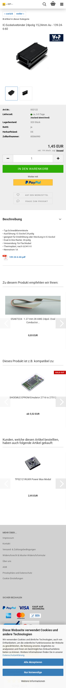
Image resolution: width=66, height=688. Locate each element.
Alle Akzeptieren (33, 662)
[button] (8, 158)
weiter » (20, 13)
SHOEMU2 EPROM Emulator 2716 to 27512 (33, 397)
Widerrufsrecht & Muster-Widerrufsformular (24, 555)
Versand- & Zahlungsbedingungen (19, 549)
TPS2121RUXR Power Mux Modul (33, 479)
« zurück (8, 13)
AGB (5, 567)
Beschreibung (12, 219)
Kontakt (6, 543)
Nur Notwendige (33, 672)
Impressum (8, 538)
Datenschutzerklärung (13, 655)
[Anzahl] (33, 158)
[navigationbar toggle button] (61, 4)
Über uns (7, 561)
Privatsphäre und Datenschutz (17, 573)
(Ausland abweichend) (40, 118)
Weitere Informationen (33, 681)
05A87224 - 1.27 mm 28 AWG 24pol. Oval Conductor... (33, 321)
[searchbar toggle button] (44, 4)
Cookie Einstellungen (13, 578)
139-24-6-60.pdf (17, 257)
